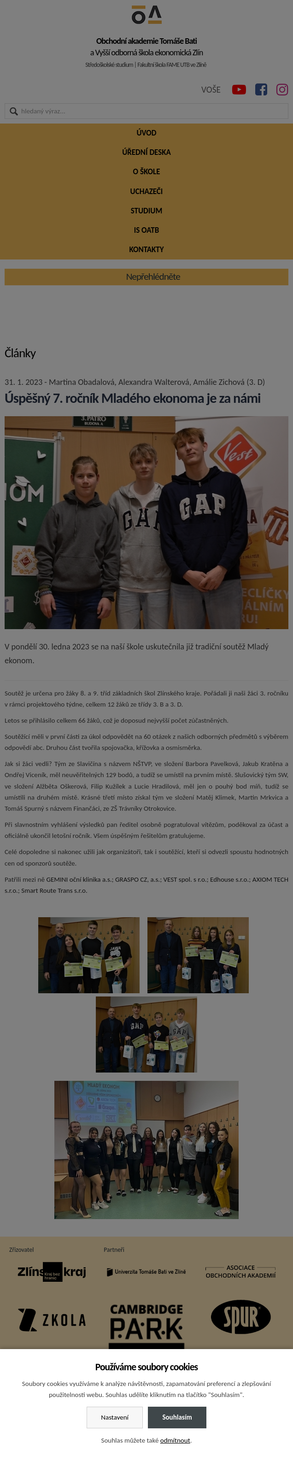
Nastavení (115, 1417)
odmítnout (175, 1440)
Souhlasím (177, 1417)
